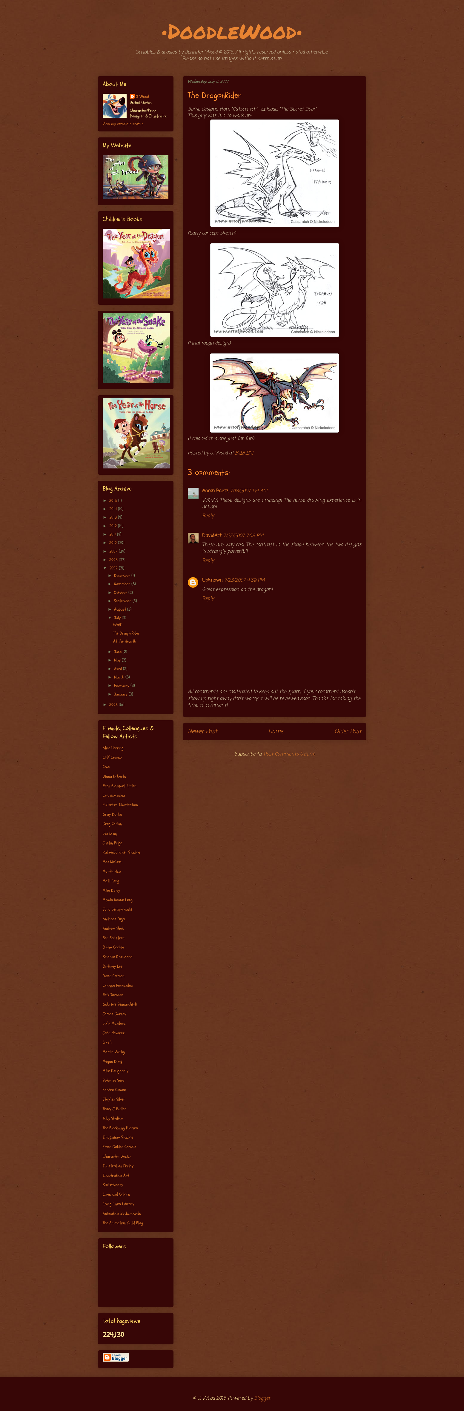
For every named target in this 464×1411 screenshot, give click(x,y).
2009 (114, 551)
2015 (113, 500)
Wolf (117, 625)
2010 (113, 543)
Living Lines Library (118, 1204)
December (122, 575)
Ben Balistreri (114, 938)
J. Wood (142, 96)
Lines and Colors (116, 1194)
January (121, 694)
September (123, 601)
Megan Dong (112, 1061)
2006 (114, 704)
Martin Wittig (114, 1052)
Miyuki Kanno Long (118, 900)
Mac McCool (112, 862)
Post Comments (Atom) (289, 754)
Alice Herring (113, 748)
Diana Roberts (114, 776)
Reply (208, 516)
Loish (107, 1042)
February (122, 685)
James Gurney (114, 1014)
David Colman (114, 976)
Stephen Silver (114, 1099)
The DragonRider (126, 633)
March (119, 677)
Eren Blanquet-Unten (119, 786)
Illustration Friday (118, 1166)
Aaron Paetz (215, 491)
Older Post (347, 731)
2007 (114, 568)
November (122, 584)
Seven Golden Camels (119, 1147)
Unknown (212, 580)
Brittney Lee (112, 966)
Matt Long (111, 881)
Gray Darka (112, 814)
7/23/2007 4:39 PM (244, 580)
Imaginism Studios (118, 1137)
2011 (113, 534)
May (118, 660)
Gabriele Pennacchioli (120, 1004)
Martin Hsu (112, 871)
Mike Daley (111, 890)
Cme (106, 767)
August (120, 609)
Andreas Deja (114, 919)
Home (275, 731)
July (118, 618)
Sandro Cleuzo (114, 1090)
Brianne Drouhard (117, 957)
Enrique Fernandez (118, 985)
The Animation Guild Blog (123, 1223)
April (118, 669)
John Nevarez (114, 1033)
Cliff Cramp (112, 757)
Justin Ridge (112, 843)
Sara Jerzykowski (117, 909)
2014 (113, 509)
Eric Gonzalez (114, 795)
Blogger (262, 1398)
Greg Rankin (112, 824)
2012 (113, 526)
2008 (114, 560)
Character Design (117, 1156)
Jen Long (110, 833)
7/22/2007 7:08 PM (243, 536)
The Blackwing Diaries (120, 1128)
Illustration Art (116, 1175)
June (118, 652)
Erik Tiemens (113, 995)
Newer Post (202, 731)
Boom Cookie (113, 947)
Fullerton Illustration (120, 805)
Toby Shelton (113, 1118)
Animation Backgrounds (122, 1213)
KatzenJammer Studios (122, 852)
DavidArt (212, 536)
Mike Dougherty (115, 1071)
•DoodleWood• (232, 31)
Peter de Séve (113, 1080)
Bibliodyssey (113, 1185)
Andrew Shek (113, 928)
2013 (113, 517)
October (121, 592)
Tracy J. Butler (114, 1109)
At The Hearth (124, 641)
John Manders (114, 1023)
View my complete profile (123, 124)
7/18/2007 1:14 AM (248, 491)
